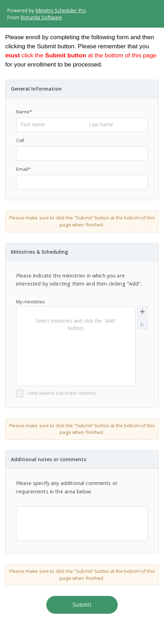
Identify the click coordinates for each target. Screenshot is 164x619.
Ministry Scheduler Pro (60, 10)
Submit (82, 605)
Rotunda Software (41, 17)
